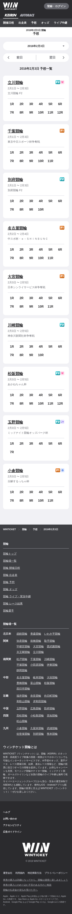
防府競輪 (49, 708)
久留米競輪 (37, 728)
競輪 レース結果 (13, 603)
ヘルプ (6, 812)
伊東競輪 (52, 664)
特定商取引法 (34, 873)
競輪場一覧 (10, 560)
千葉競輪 (15, 131)
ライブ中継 (60, 22)
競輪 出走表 (10, 575)
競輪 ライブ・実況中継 (17, 596)
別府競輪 (15, 179)
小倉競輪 (15, 471)
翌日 (57, 57)
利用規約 (20, 873)
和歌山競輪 (23, 701)
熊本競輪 (52, 733)
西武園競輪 (53, 646)
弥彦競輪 (22, 640)
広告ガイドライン (12, 831)
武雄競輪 (52, 728)
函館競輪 (22, 633)
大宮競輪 (15, 277)
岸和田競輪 (39, 701)
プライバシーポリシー (56, 873)
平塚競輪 (22, 664)
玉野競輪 (15, 422)
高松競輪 (22, 715)
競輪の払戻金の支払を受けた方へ (20, 890)
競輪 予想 (9, 582)
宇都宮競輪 (23, 646)
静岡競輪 (22, 670)
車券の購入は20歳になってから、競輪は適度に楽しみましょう (35, 880)
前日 (14, 57)
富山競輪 (35, 683)
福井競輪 (22, 695)
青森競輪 (35, 633)
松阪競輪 (15, 374)
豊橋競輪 (22, 683)
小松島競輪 (37, 715)
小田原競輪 (37, 664)
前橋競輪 (35, 640)
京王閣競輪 (23, 652)
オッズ (45, 22)
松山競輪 (22, 721)
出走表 (22, 22)
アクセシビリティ (12, 825)
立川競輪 (15, 82)
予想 (33, 22)
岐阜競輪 (38, 677)
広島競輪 (35, 708)
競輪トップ (10, 553)
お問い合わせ (10, 818)
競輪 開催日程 (11, 567)
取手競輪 (49, 640)
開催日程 (8, 22)
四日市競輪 (23, 688)
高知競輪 (52, 715)
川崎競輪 (15, 325)
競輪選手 (8, 610)
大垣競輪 (52, 677)
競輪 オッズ (10, 589)
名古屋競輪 (17, 228)
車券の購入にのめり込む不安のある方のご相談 (27, 885)
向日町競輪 (51, 695)
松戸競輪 (22, 659)
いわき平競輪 (52, 633)
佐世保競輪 (23, 733)
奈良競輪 (35, 695)
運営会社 (7, 873)
